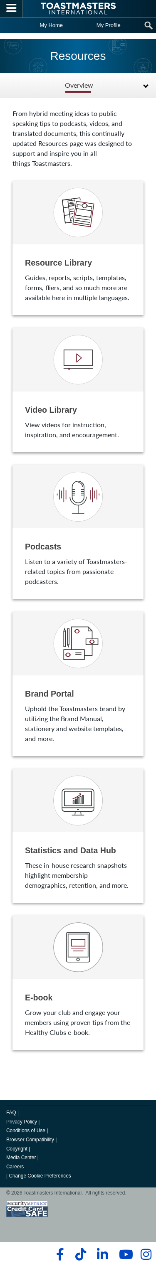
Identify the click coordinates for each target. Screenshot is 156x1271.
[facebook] (59, 1254)
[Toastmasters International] (78, 8)
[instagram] (145, 1254)
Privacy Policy (21, 1122)
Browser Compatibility (30, 1140)
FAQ (11, 1113)
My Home (51, 25)
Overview (79, 85)
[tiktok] (80, 1254)
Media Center (21, 1157)
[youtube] (124, 1254)
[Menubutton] (11, 8)
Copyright (16, 1149)
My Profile (109, 25)
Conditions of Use (25, 1130)
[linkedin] (102, 1254)
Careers (15, 1167)
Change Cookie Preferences (40, 1176)
